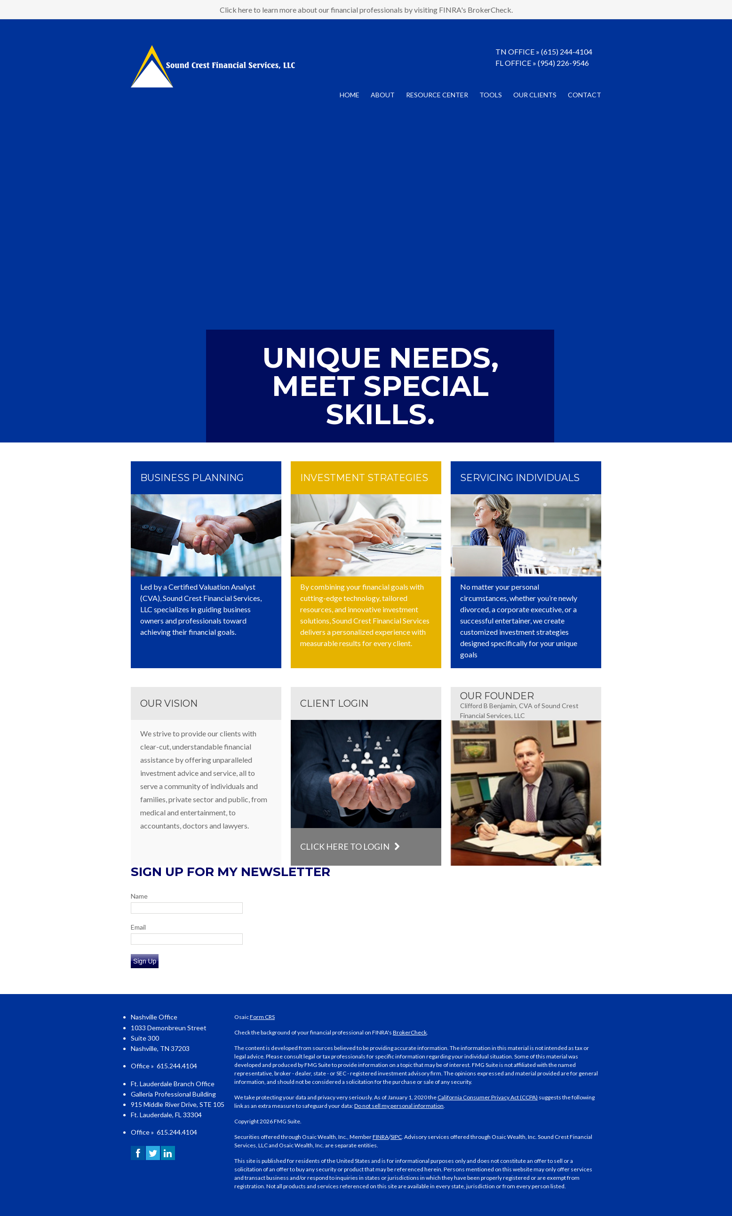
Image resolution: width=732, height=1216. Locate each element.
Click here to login (350, 846)
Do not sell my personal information (399, 1105)
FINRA (381, 1136)
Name (139, 896)
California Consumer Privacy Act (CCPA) (488, 1097)
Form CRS (262, 1016)
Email (138, 927)
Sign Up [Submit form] (144, 961)
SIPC (396, 1136)
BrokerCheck (410, 1032)
